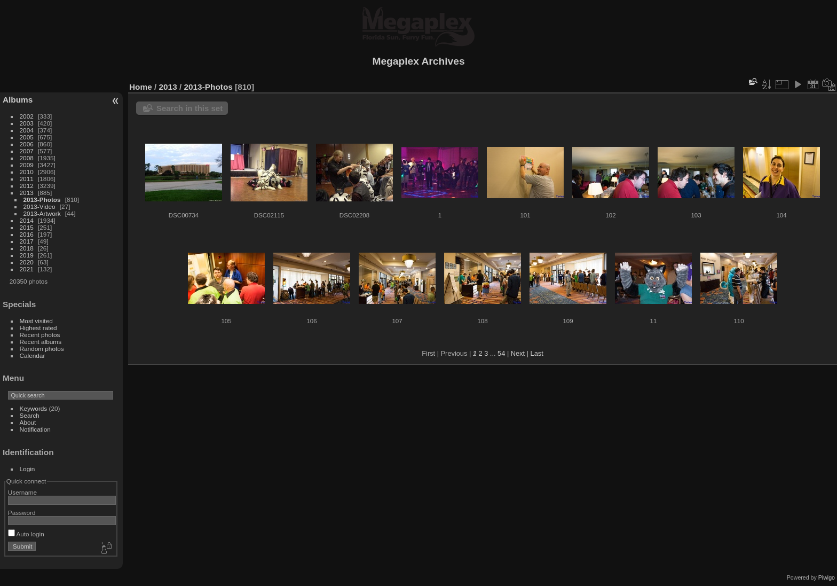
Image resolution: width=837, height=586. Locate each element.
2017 (27, 241)
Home (140, 86)
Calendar (32, 355)
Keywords (34, 408)
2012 (27, 185)
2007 (27, 150)
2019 (27, 255)
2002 (27, 116)
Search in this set (189, 108)
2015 (27, 227)
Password (22, 512)
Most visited (36, 320)
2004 (27, 130)
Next (518, 353)
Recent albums (40, 341)
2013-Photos (42, 199)
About (28, 422)
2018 (27, 248)
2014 (27, 220)
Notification (35, 429)
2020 (27, 262)
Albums (18, 99)
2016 (27, 234)
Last (537, 353)
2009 (27, 164)
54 (501, 353)
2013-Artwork (42, 213)
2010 (27, 171)
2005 (27, 137)
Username (22, 492)
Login (27, 468)
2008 (27, 157)
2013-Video (39, 206)
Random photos (42, 348)
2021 (27, 268)
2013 (27, 192)
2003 (27, 123)
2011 (27, 178)
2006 (27, 143)
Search (30, 415)
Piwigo (826, 577)
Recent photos (40, 334)
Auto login (26, 533)
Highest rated (38, 327)
